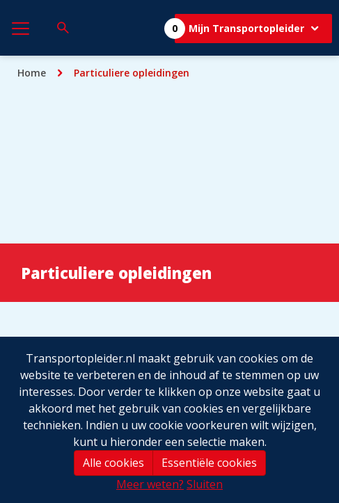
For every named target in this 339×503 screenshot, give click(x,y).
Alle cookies (113, 462)
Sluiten (205, 484)
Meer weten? (150, 484)
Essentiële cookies (209, 462)
